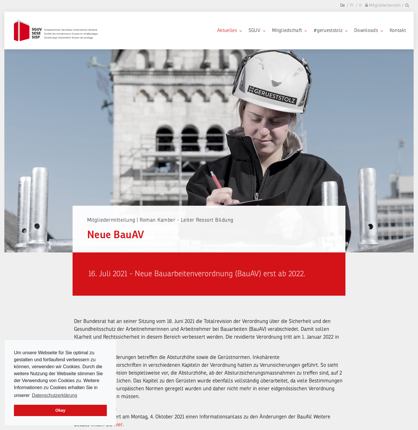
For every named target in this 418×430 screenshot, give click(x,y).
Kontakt (398, 30)
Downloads (368, 30)
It (360, 5)
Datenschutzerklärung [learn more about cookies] (54, 395)
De (342, 5)
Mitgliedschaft (289, 30)
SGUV (256, 30)
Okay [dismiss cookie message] (60, 410)
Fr (352, 5)
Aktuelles (229, 30)
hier (118, 424)
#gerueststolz (330, 30)
